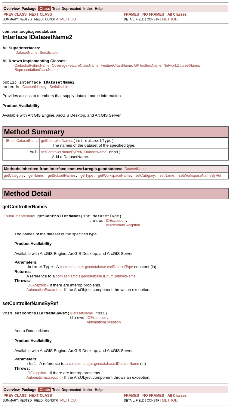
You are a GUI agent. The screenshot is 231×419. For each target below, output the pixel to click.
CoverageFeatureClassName (75, 65)
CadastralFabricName (32, 65)
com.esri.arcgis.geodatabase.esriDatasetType (96, 275)
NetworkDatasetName (181, 65)
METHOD (68, 19)
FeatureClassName (116, 65)
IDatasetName (26, 52)
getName (35, 180)
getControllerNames (57, 143)
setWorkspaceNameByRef (200, 180)
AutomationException (123, 232)
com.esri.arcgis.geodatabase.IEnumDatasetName (96, 284)
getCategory (13, 180)
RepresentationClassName (35, 70)
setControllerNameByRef (61, 156)
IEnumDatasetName (22, 143)
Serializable (49, 52)
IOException (115, 227)
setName (167, 180)
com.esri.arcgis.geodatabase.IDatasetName (104, 375)
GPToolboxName (148, 65)
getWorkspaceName (114, 180)
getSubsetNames (61, 180)
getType (86, 180)
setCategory (145, 180)
